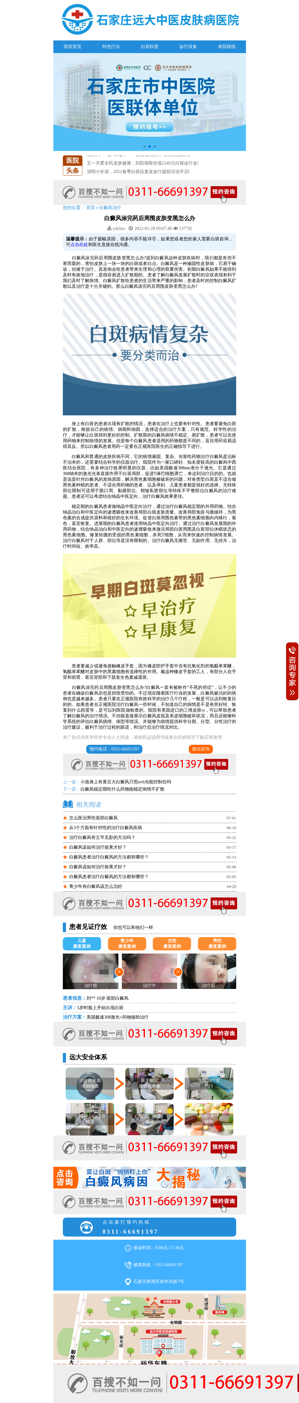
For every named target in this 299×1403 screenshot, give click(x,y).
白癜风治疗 (110, 207)
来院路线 (227, 46)
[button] (144, 146)
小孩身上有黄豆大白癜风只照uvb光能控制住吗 (126, 782)
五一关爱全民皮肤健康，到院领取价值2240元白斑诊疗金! (143, 163)
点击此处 (79, 244)
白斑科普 (149, 46)
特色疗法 (111, 46)
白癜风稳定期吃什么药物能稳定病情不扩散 (122, 789)
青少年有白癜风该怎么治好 (95, 886)
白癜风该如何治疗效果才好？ (98, 847)
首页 (90, 207)
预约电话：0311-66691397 (114, 749)
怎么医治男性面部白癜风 (93, 818)
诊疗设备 (188, 46)
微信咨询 (201, 749)
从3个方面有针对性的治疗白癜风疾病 (105, 827)
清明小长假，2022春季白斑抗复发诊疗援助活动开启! (138, 171)
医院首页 (72, 46)
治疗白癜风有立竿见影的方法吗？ (102, 837)
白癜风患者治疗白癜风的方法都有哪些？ (109, 857)
